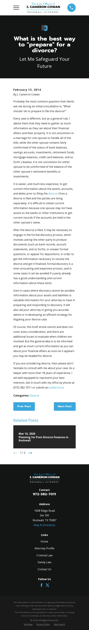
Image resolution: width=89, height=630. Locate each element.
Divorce (34, 395)
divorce (52, 193)
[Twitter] (47, 585)
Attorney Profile (44, 548)
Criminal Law (44, 555)
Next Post (65, 406)
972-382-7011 (44, 494)
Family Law (44, 562)
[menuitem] (28, 624)
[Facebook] (41, 585)
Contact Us (44, 569)
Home (44, 541)
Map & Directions (44, 525)
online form (56, 387)
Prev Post (24, 406)
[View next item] (30, 453)
